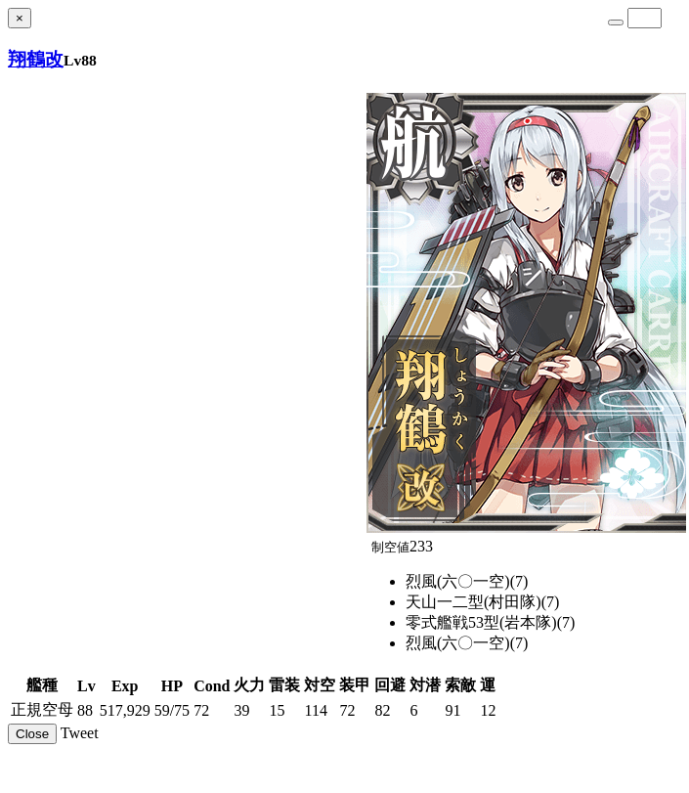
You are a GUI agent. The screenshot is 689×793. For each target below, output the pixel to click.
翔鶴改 (36, 59)
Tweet (80, 733)
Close (32, 734)
